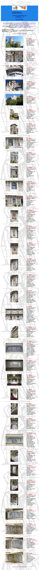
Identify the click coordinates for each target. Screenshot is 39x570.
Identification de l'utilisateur (21, 16)
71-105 (20, 33)
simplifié (17, 26)
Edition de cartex (27, 27)
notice (13, 26)
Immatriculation (8, 22)
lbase (34, 23)
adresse (18, 23)
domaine (28, 25)
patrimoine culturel (18, 13)
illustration (23, 23)
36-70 (16, 33)
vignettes (22, 26)
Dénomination (6, 23)
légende (11, 25)
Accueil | (14, 15)
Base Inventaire (19, 19)
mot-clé (23, 25)
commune (15, 22)
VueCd (19, 25)
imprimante (19, 27)
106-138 (24, 33)
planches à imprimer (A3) (30, 26)
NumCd (15, 25)
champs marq (29, 23)
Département (21, 22)
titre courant (12, 23)
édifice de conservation (30, 22)
